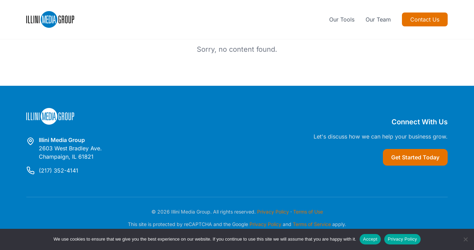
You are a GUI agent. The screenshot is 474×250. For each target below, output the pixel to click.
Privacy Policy (273, 212)
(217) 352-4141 (58, 170)
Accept (370, 239)
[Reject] (465, 239)
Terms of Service (312, 224)
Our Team (378, 19)
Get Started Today (415, 157)
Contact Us (424, 19)
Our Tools (341, 19)
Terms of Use (308, 212)
